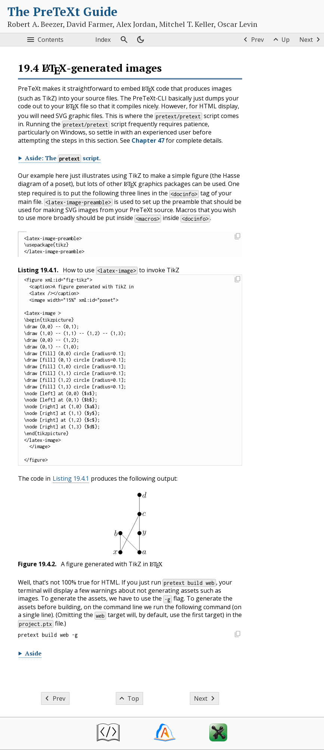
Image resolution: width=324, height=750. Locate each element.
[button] (237, 237)
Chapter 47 (148, 140)
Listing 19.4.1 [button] (71, 478)
